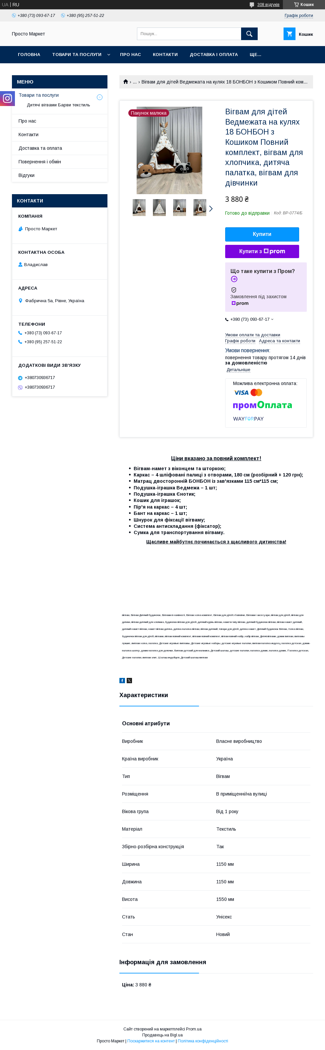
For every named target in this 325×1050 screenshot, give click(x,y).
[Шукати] (249, 34)
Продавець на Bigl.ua (162, 1035)
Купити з (262, 251)
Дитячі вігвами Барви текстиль (58, 104)
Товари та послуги (76, 54)
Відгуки (26, 175)
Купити (262, 234)
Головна (29, 54)
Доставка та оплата (40, 148)
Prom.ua (194, 1029)
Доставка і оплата (214, 54)
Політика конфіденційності (203, 1041)
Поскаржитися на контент (151, 1041)
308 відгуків (268, 4)
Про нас (130, 54)
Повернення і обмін (40, 161)
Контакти (165, 54)
